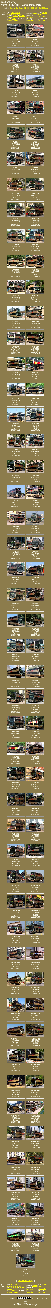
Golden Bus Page (16, 8)
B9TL (39, 20)
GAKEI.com (43, 8)
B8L (44, 20)
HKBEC (34, 8)
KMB (26, 8)
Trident (34, 13)
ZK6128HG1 (30, 20)
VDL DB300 (42, 16)
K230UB (15, 16)
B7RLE (14, 19)
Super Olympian (12, 20)
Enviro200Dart (15, 13)
